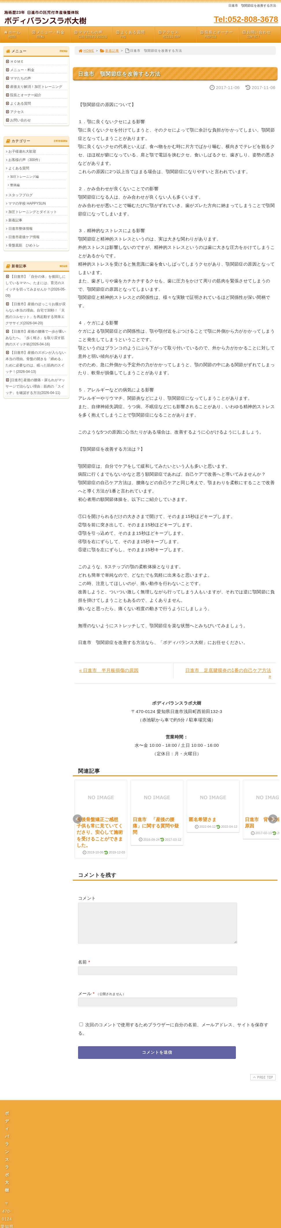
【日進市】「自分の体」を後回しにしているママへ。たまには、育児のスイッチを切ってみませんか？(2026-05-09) (35, 286)
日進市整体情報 (20, 229)
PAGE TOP (262, 1084)
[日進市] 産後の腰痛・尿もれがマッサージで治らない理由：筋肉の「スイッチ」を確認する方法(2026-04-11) (35, 386)
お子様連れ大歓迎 (22, 151)
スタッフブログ (20, 195)
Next (273, 819)
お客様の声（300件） (25, 160)
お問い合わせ (261, 34)
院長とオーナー (219, 34)
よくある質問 (135, 34)
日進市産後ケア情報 (24, 237)
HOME (86, 50)
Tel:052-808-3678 (246, 19)
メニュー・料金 (51, 34)
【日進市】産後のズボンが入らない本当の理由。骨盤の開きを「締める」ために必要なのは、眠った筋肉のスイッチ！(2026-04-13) (35, 362)
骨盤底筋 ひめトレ (24, 245)
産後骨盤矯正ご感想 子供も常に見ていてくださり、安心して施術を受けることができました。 (100, 832)
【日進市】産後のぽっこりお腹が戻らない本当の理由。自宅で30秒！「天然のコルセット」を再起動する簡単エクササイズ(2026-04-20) (35, 313)
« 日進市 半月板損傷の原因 (108, 670)
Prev (77, 819)
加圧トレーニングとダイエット (32, 212)
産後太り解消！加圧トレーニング (36, 87)
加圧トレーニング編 (24, 176)
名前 (82, 968)
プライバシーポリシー (142, 1173)
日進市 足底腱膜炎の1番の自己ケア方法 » (228, 673)
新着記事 (109, 50)
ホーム (15, 34)
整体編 (15, 185)
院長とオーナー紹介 (25, 95)
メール (84, 1000)
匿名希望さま (203, 819)
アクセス (177, 34)
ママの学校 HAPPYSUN (27, 203)
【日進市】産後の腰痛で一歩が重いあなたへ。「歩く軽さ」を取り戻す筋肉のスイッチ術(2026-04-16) (35, 337)
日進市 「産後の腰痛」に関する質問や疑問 (156, 826)
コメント (87, 898)
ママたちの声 (93, 34)
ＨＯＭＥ (17, 62)
